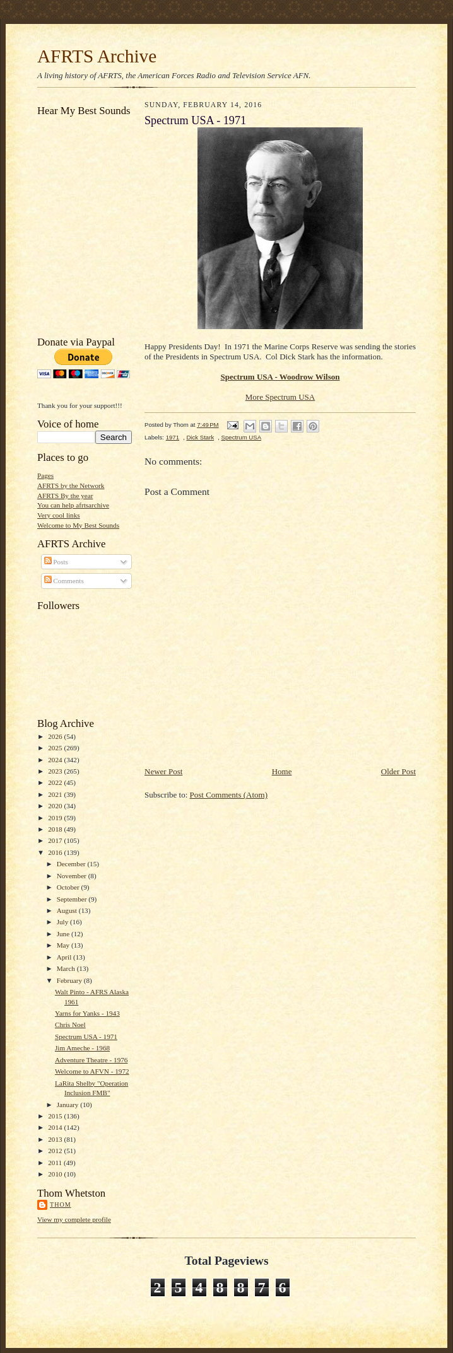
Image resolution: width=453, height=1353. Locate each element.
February (70, 980)
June (64, 934)
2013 (56, 1139)
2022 (56, 782)
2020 (56, 806)
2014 (56, 1127)
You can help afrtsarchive (73, 505)
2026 (56, 736)
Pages (45, 475)
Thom (60, 1204)
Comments (64, 580)
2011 (56, 1162)
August (68, 910)
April (65, 957)
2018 (56, 829)
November (72, 876)
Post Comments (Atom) (229, 794)
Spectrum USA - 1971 (86, 1036)
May (64, 945)
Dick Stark (200, 437)
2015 (56, 1116)
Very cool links (58, 515)
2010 (56, 1174)
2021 (56, 794)
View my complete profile (74, 1219)
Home (282, 771)
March (67, 968)
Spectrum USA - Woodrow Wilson (279, 376)
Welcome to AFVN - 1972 (92, 1071)
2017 (56, 840)
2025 (56, 748)
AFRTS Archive (96, 56)
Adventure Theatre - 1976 (91, 1060)
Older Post (398, 771)
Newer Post (163, 771)
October (69, 887)
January (69, 1104)
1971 (172, 437)
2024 (56, 760)
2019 (56, 818)
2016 (56, 852)
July (63, 922)
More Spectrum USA (280, 397)
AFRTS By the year (65, 495)
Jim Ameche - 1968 (82, 1048)
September (73, 899)
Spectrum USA (241, 437)
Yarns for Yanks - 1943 (87, 1013)
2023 (56, 771)
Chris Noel (70, 1024)
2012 (56, 1150)
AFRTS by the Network (70, 485)
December (72, 864)
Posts (56, 562)
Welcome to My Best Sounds (78, 525)
